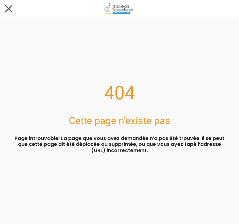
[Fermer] (8, 8)
